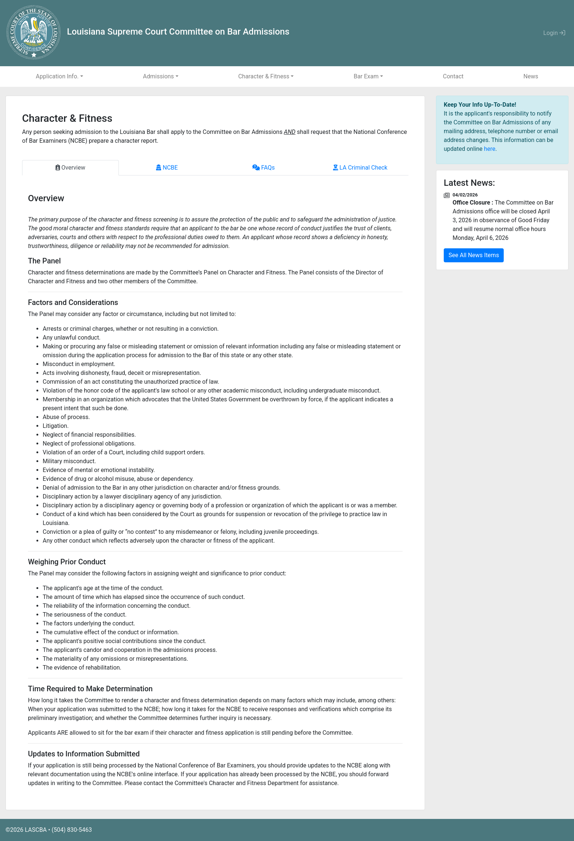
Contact (453, 76)
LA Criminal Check (360, 167)
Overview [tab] (70, 167)
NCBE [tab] (167, 167)
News (530, 76)
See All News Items (474, 255)
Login (554, 32)
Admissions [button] (158, 76)
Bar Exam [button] (366, 76)
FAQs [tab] (263, 167)
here (489, 148)
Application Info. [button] (57, 76)
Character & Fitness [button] (263, 76)
